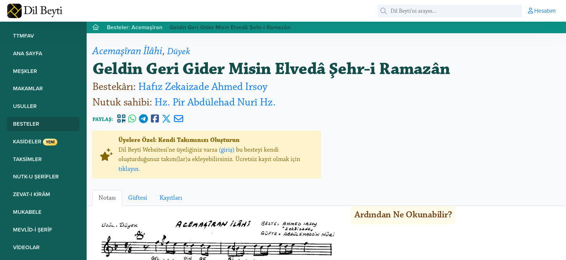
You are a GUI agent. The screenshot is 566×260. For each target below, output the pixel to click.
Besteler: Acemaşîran (134, 27)
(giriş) (227, 150)
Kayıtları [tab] (171, 198)
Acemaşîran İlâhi (127, 51)
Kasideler (35, 142)
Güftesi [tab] (137, 198)
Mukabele (27, 212)
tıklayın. (129, 169)
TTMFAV (23, 35)
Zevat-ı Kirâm (31, 194)
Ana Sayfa (27, 53)
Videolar (26, 247)
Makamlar (28, 88)
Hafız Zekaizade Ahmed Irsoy (202, 87)
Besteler (26, 123)
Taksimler (27, 159)
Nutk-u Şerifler (36, 176)
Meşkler (25, 71)
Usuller (25, 106)
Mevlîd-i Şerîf (32, 229)
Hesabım (542, 10)
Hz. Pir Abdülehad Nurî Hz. (214, 102)
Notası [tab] (107, 198)
